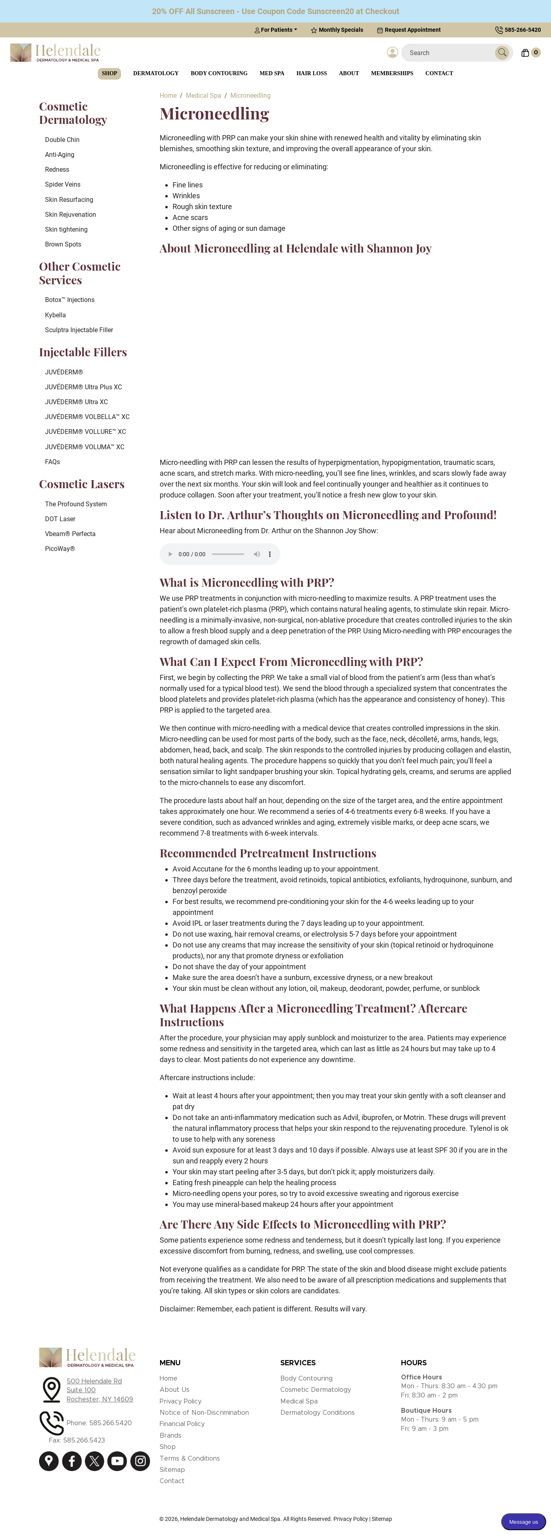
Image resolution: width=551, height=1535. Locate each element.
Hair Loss (311, 73)
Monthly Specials (337, 30)
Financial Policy (182, 1424)
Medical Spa (299, 1401)
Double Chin (62, 140)
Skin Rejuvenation (70, 214)
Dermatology (156, 73)
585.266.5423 (84, 1440)
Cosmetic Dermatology (315, 1390)
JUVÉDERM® (64, 372)
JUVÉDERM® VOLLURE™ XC (85, 432)
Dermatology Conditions (317, 1413)
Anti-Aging (59, 154)
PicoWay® (60, 549)
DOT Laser (60, 519)
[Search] (451, 53)
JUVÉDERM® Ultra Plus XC (83, 387)
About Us (174, 1390)
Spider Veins (62, 184)
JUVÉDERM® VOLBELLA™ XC (87, 417)
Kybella (55, 315)
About (349, 73)
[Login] (392, 53)
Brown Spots (63, 244)
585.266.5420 (110, 1423)
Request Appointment (409, 30)
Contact (439, 73)
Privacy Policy (180, 1401)
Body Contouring (219, 73)
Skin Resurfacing (69, 199)
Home (168, 1378)
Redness (57, 169)
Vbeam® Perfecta (70, 534)
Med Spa (272, 73)
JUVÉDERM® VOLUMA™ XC (84, 447)
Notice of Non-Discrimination (204, 1413)
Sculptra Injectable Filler (79, 330)
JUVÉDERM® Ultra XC (76, 402)
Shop (109, 73)
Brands (170, 1435)
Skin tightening (66, 229)
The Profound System (76, 504)
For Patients (273, 30)
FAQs (52, 462)
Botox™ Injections (70, 300)
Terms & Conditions (190, 1458)
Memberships (392, 73)
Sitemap (172, 1470)
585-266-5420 (523, 30)
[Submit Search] (502, 52)
